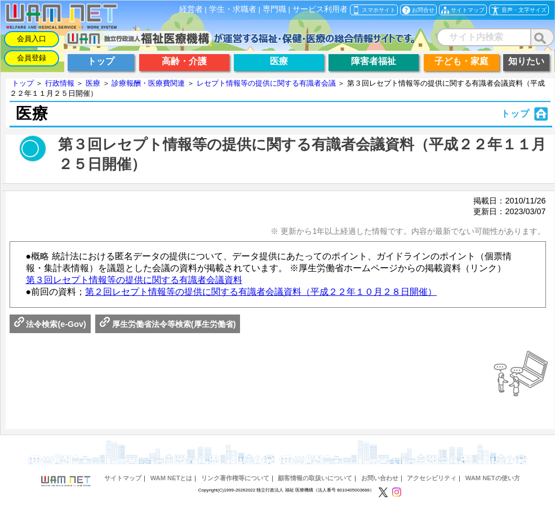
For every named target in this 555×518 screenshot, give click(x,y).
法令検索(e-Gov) (50, 324)
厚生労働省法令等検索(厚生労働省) (168, 324)
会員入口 (31, 38)
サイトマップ (122, 478)
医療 (93, 83)
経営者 (191, 9)
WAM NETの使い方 (492, 478)
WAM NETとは (171, 478)
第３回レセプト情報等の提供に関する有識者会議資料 (134, 280)
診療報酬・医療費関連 (148, 83)
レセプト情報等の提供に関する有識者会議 (266, 83)
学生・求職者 (232, 9)
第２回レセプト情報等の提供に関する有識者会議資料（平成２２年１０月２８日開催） (261, 291)
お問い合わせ (379, 478)
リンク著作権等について (235, 478)
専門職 (274, 9)
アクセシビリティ (431, 478)
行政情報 (59, 83)
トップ (23, 83)
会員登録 (31, 58)
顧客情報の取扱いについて (315, 478)
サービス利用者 (320, 9)
